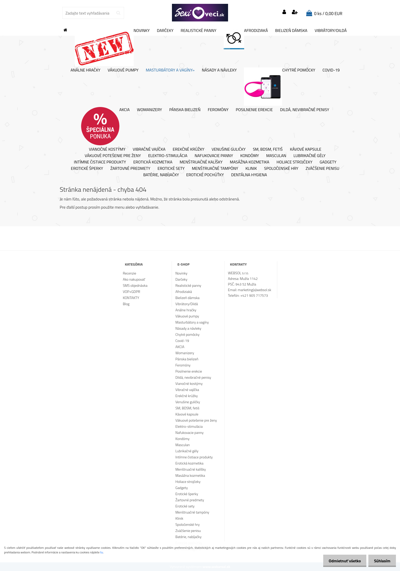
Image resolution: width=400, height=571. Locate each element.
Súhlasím (381, 561)
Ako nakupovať (134, 279)
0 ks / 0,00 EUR (328, 13)
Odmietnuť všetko (342, 561)
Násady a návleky (219, 70)
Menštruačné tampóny (215, 168)
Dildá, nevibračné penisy (304, 110)
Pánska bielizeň (185, 110)
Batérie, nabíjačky (161, 175)
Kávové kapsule (305, 149)
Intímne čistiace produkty (100, 162)
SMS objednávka (135, 285)
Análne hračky (85, 70)
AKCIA (105, 126)
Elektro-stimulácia (168, 156)
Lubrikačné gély (310, 156)
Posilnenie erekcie (254, 110)
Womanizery (149, 110)
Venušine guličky (228, 149)
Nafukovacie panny (214, 156)
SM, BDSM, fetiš (268, 149)
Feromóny (218, 110)
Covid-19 (331, 70)
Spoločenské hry (281, 168)
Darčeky (165, 30)
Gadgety (328, 162)
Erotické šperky (87, 168)
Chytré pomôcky (279, 86)
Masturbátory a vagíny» (170, 70)
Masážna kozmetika (249, 162)
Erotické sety (171, 168)
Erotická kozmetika (152, 162)
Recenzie (129, 273)
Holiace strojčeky (294, 162)
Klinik (251, 168)
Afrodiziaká (246, 38)
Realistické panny (198, 30)
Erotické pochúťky (205, 175)
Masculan (276, 156)
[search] (118, 13)
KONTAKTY (131, 297)
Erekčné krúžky (188, 149)
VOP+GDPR (131, 291)
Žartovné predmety (130, 168)
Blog (126, 303)
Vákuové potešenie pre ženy (113, 156)
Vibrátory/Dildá (331, 30)
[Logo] (200, 13)
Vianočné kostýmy (107, 149)
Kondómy (249, 156)
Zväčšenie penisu (322, 168)
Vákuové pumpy (123, 70)
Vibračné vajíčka (149, 149)
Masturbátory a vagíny (192, 322)
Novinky (112, 47)
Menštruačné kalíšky (201, 162)
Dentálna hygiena (249, 175)
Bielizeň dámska (291, 30)
